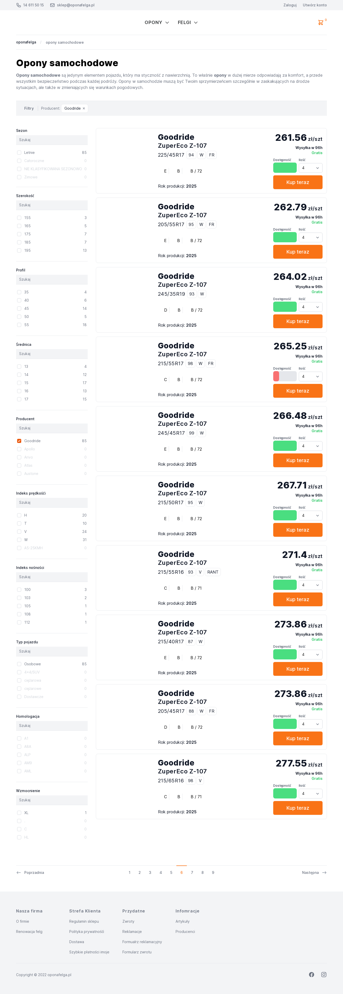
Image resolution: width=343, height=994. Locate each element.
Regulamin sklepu (84, 921)
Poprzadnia (30, 872)
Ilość (302, 160)
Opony (157, 22)
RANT (213, 572)
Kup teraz (297, 182)
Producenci (185, 931)
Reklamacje (132, 931)
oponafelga (26, 42)
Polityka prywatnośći (86, 931)
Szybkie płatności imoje (89, 952)
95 (191, 224)
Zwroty (128, 921)
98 (190, 363)
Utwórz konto (315, 5)
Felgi (188, 22)
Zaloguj (290, 5)
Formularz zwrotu (137, 952)
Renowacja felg (29, 931)
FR (211, 154)
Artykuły (183, 921)
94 (191, 154)
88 (191, 711)
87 (190, 641)
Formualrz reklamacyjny (142, 942)
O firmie (22, 921)
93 (192, 293)
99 (191, 433)
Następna (314, 872)
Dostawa (76, 942)
